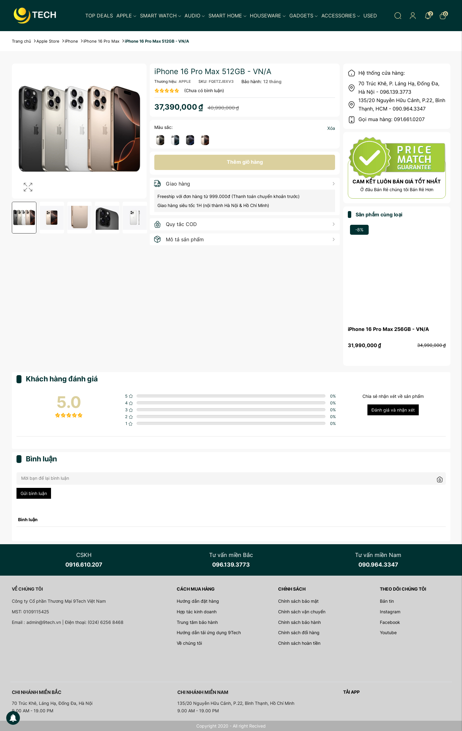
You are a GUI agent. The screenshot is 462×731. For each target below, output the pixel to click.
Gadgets (303, 15)
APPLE (185, 81)
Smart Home (227, 15)
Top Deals (99, 15)
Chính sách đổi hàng (299, 632)
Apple (126, 15)
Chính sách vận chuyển (301, 611)
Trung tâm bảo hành (197, 622)
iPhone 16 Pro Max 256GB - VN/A (388, 329)
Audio (194, 15)
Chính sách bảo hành (299, 622)
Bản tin (387, 601)
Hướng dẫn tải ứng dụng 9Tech (209, 632)
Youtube (388, 632)
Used (370, 15)
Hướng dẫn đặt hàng (198, 601)
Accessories (340, 15)
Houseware (268, 15)
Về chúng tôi (189, 643)
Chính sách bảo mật (298, 601)
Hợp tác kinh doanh (197, 611)
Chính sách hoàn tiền (299, 643)
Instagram (390, 611)
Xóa (331, 128)
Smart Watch (160, 15)
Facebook (390, 622)
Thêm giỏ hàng (245, 162)
